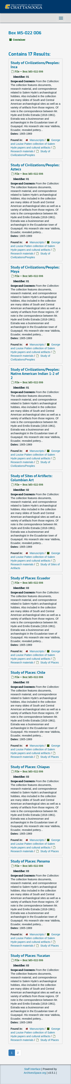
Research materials (22, 151)
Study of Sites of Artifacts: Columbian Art (31, 477)
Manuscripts (37, 140)
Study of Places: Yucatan (30, 955)
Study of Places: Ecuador (30, 578)
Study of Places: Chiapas (30, 766)
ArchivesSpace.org (35, 1072)
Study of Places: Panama (30, 861)
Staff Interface (32, 1069)
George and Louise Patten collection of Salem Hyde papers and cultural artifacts (35, 144)
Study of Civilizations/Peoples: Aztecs (35, 167)
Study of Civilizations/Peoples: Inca (35, 64)
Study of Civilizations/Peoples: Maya (35, 269)
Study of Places (49, 662)
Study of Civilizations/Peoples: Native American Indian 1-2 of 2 (35, 373)
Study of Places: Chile (28, 672)
